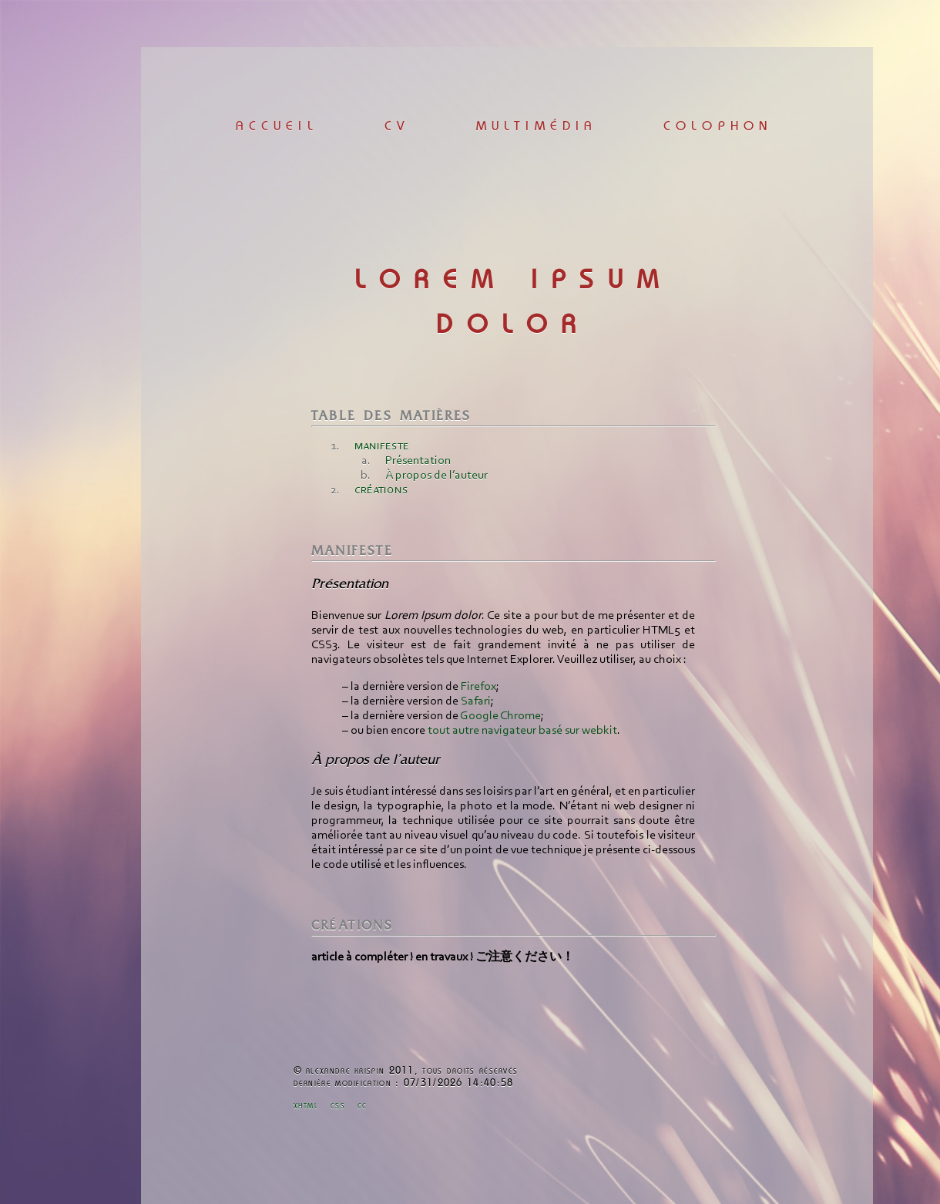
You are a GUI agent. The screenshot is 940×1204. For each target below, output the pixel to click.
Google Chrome (500, 716)
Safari (476, 701)
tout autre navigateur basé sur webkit (522, 731)
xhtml (306, 1106)
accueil (276, 126)
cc (363, 1106)
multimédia (536, 126)
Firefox (478, 687)
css (338, 1106)
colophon (718, 126)
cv (396, 126)
